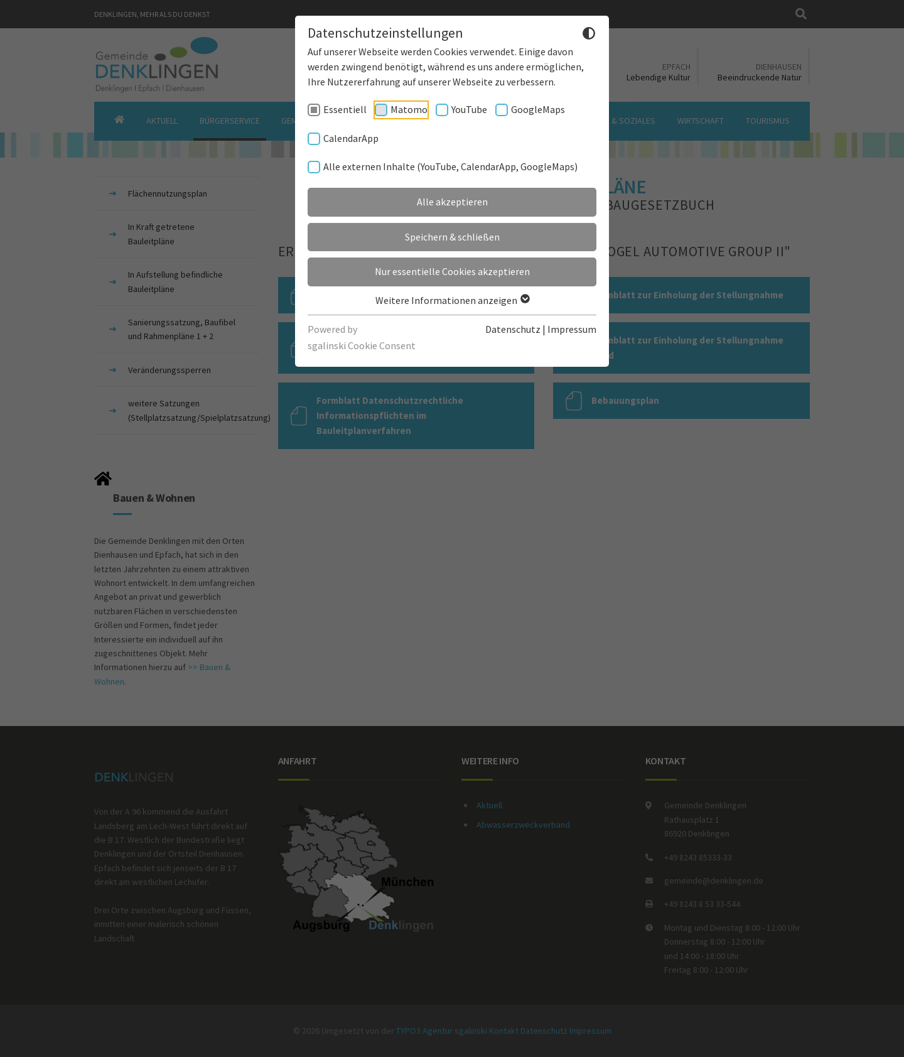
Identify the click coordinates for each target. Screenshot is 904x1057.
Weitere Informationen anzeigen (452, 300)
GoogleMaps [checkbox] (538, 109)
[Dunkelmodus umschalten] (589, 35)
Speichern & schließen (452, 236)
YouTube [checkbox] (469, 109)
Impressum (571, 329)
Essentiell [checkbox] (345, 109)
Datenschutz (513, 329)
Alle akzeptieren (452, 201)
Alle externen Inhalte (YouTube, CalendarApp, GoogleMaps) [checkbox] (450, 166)
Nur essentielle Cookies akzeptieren (452, 271)
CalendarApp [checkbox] (351, 138)
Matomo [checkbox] (409, 109)
